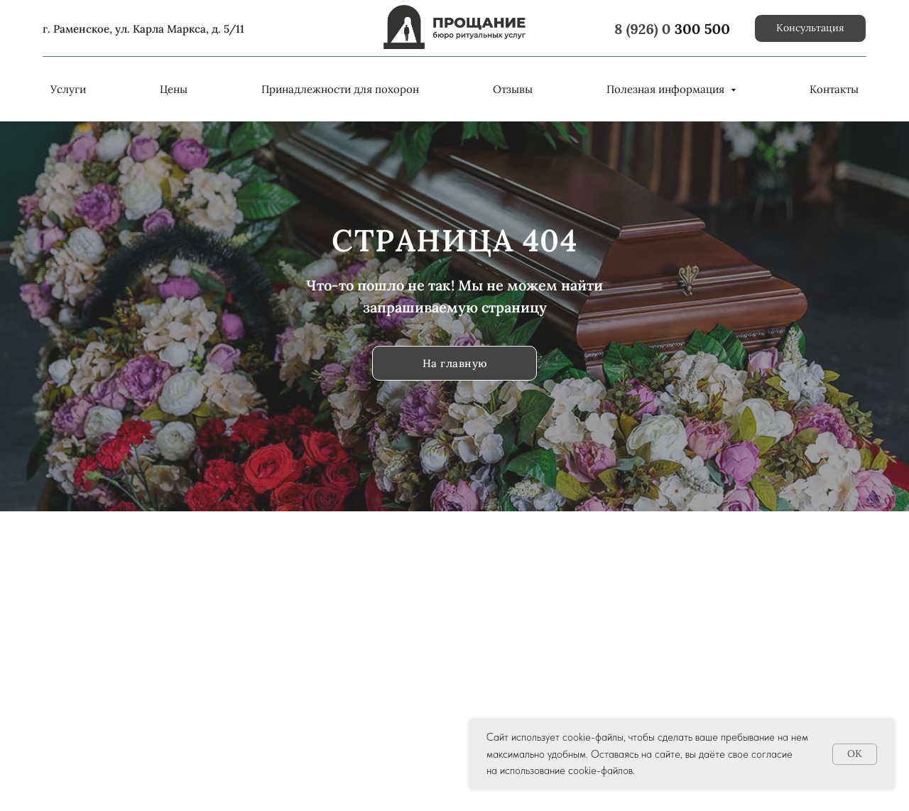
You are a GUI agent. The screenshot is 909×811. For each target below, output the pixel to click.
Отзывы (513, 89)
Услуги (68, 89)
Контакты (834, 89)
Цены (173, 89)
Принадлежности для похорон (340, 89)
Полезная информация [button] (666, 89)
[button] (810, 28)
